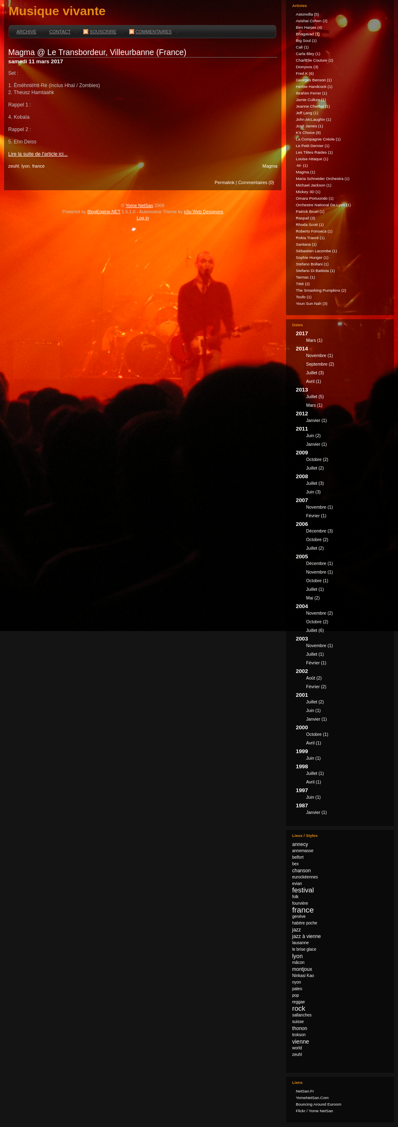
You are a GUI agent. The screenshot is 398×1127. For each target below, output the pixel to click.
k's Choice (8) (308, 132)
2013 (342, 398)
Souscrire (99, 31)
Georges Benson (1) (314, 80)
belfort (298, 857)
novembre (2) (319, 613)
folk (295, 896)
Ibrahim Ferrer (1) (311, 93)
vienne (300, 1041)
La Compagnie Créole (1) (318, 139)
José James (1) (309, 126)
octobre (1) (317, 580)
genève (299, 916)
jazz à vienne (306, 936)
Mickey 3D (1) (308, 191)
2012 (342, 418)
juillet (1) (315, 589)
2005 (342, 578)
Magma (270, 166)
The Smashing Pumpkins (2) (321, 290)
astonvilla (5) (307, 14)
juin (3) (313, 491)
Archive (26, 31)
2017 (342, 338)
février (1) (316, 515)
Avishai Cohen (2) (311, 20)
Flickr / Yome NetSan (314, 1111)
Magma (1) (305, 172)
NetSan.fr (305, 1091)
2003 (342, 652)
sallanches (301, 1015)
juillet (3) (315, 372)
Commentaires (150, 31)
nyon (296, 982)
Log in (143, 217)
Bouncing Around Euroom (318, 1104)
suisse (298, 1021)
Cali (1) (302, 47)
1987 (342, 810)
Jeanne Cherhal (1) (313, 106)
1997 (342, 794)
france (38, 166)
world (297, 1048)
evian (297, 883)
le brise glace (304, 949)
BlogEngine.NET (104, 211)
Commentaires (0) (256, 182)
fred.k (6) (305, 73)
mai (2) (313, 597)
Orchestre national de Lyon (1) (323, 205)
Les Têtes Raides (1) (314, 152)
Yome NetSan (139, 205)
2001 (342, 708)
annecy (300, 844)
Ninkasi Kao (303, 975)
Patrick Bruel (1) (310, 211)
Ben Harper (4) (309, 27)
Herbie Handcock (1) (314, 86)
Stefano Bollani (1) (312, 264)
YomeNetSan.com (312, 1097)
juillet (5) (315, 396)
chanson (301, 870)
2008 (342, 485)
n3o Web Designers (203, 211)
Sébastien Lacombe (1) (316, 251)
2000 (342, 736)
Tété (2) (303, 283)
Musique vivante (57, 11)
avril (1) (313, 381)
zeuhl (13, 166)
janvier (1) (316, 420)
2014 (342, 366)
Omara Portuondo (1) (315, 198)
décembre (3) (319, 530)
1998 (342, 775)
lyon (25, 166)
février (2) (316, 686)
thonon (299, 1028)
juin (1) (313, 710)
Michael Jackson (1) (313, 185)
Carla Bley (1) (308, 53)
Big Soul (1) (306, 40)
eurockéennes (305, 877)
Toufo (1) (303, 297)
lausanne (300, 942)
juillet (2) (315, 468)
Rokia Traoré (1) (310, 237)
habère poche (304, 923)
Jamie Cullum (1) (311, 99)
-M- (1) (302, 165)
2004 (342, 619)
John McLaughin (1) (313, 119)
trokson (299, 1035)
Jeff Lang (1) (307, 113)
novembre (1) (319, 355)
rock (298, 1008)
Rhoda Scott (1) (310, 224)
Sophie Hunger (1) (312, 257)
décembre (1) (319, 563)
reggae (298, 1002)
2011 (342, 437)
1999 (342, 755)
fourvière (300, 903)
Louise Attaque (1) (312, 159)
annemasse (302, 850)
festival (303, 890)
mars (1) (314, 340)
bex (295, 864)
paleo (297, 988)
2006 (342, 537)
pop (295, 995)
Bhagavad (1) (308, 34)
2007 (342, 509)
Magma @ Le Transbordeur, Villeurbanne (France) (97, 52)
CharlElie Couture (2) (314, 60)
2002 (342, 680)
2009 (342, 461)
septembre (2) (320, 364)
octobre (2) (317, 459)
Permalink (225, 182)
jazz (296, 930)
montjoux (302, 969)
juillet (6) (315, 630)
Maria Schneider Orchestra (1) (323, 178)
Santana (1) (306, 244)
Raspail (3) (305, 218)
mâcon (298, 962)
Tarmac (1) (305, 277)
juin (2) (313, 435)
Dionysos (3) (307, 67)
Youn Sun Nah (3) (311, 303)
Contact (60, 31)
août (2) (314, 677)
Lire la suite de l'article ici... (38, 154)
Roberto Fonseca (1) (314, 231)
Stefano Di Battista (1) (315, 270)
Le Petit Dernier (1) (312, 145)
